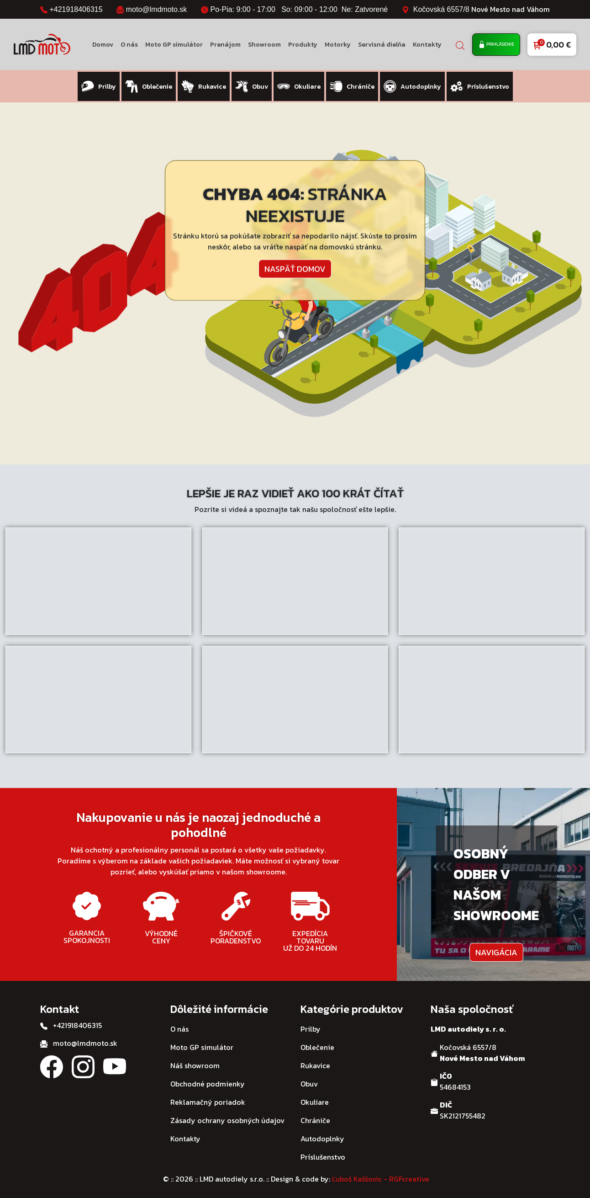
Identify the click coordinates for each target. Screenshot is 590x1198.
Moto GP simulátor (174, 44)
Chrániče (315, 1116)
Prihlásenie (496, 44)
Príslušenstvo (322, 1153)
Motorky (338, 44)
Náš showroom (195, 1061)
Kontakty (427, 44)
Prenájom (225, 44)
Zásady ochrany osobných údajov (227, 1116)
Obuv (309, 1080)
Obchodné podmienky (207, 1080)
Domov (102, 44)
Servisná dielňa (382, 44)
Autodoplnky (322, 1134)
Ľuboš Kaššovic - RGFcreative (380, 1175)
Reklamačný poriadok (207, 1098)
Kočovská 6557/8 (481, 9)
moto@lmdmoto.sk (156, 9)
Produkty (302, 44)
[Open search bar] (460, 44)
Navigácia (496, 948)
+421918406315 (75, 9)
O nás (129, 44)
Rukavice (315, 1061)
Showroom (264, 44)
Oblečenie (317, 1043)
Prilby (310, 1025)
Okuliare (314, 1098)
